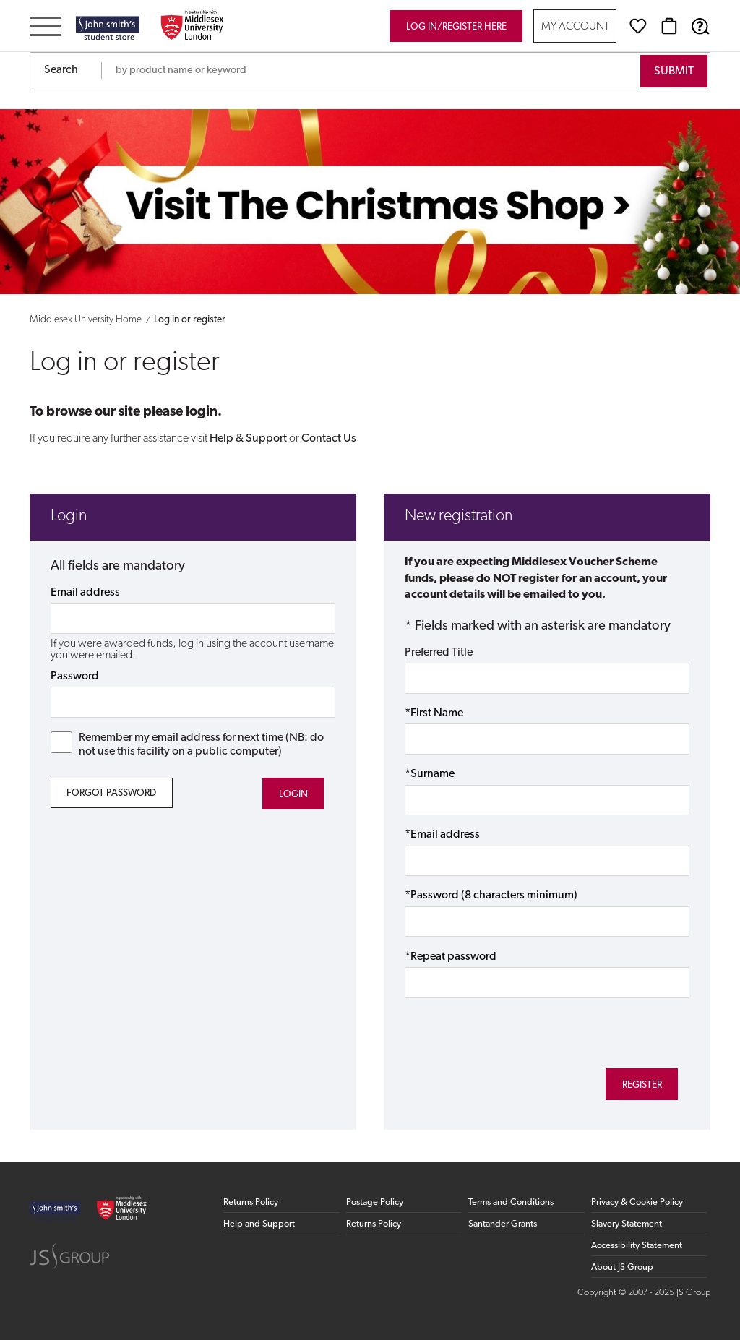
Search (61, 70)
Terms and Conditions (511, 1202)
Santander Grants (502, 1224)
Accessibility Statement (636, 1245)
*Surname (430, 774)
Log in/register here (456, 27)
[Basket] (669, 26)
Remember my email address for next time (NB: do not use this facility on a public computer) (187, 744)
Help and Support (259, 1224)
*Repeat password (450, 957)
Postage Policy (374, 1202)
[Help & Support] (700, 26)
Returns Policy (250, 1202)
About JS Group (622, 1267)
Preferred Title (439, 652)
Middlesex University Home (86, 320)
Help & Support (248, 438)
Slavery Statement (626, 1224)
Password (75, 676)
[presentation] (514, 1030)
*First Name (434, 713)
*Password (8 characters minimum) (491, 895)
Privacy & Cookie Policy (637, 1202)
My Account (575, 27)
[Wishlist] (638, 26)
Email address (85, 592)
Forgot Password (111, 793)
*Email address (442, 835)
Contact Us (328, 438)
